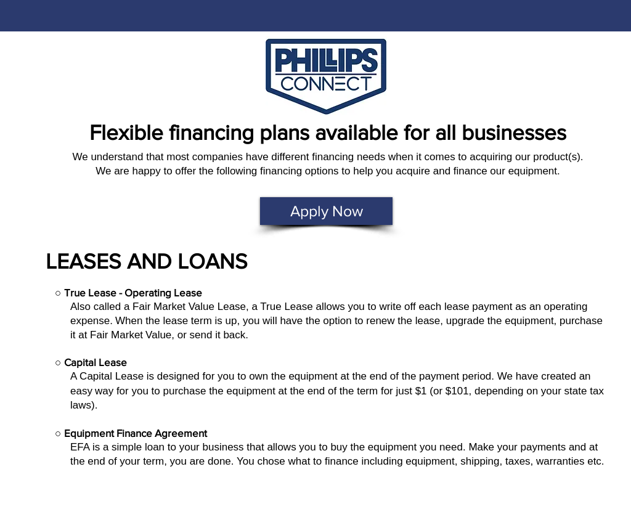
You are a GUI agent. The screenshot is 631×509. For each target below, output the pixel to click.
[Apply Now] (326, 211)
